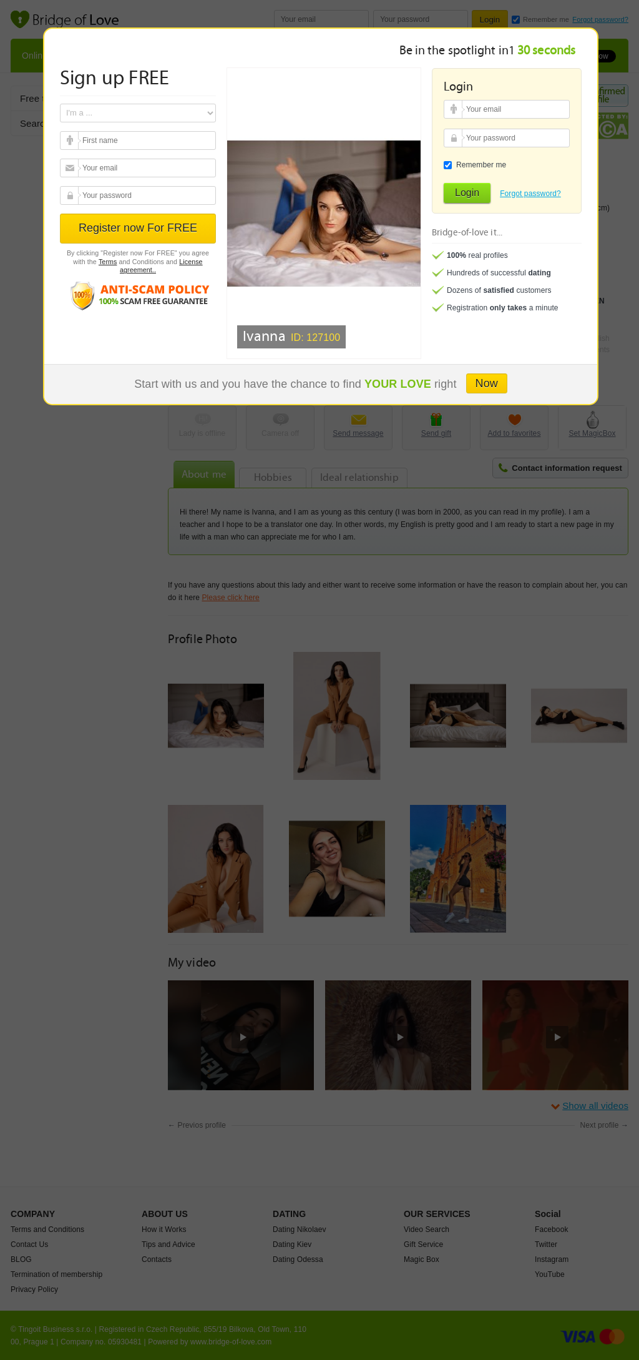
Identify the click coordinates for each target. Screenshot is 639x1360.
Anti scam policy (138, 295)
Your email (71, 140)
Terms (108, 261)
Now (487, 383)
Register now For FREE (138, 228)
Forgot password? (530, 193)
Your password (71, 195)
